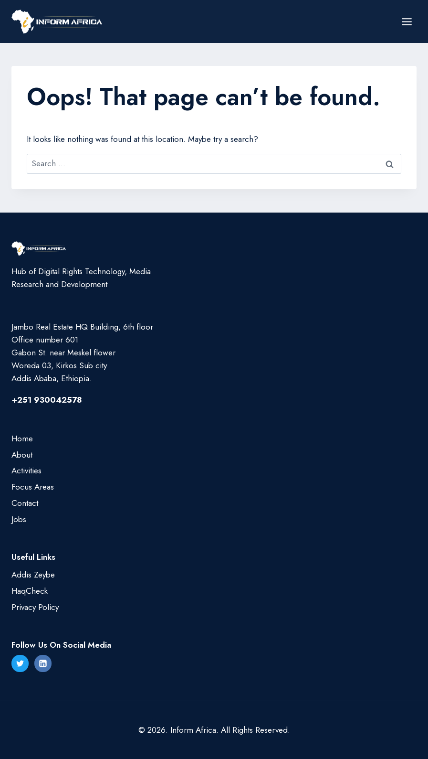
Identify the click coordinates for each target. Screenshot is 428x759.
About (21, 454)
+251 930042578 (46, 400)
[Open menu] (407, 21)
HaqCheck (29, 591)
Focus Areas (32, 486)
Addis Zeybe (33, 574)
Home (22, 438)
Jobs (18, 519)
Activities (26, 470)
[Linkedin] (43, 663)
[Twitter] (20, 663)
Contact (24, 503)
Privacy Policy (35, 607)
